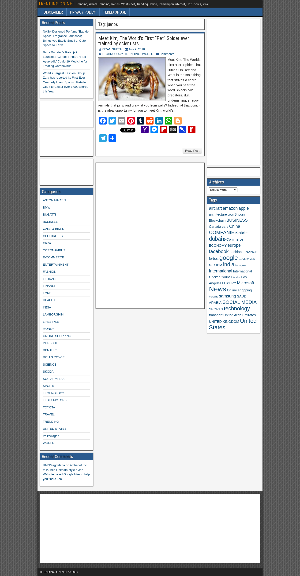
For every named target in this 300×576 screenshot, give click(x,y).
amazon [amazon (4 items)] (230, 208)
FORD (47, 293)
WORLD (147, 54)
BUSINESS (50, 222)
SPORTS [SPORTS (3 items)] (216, 309)
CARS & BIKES (53, 229)
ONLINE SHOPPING (57, 336)
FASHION (49, 271)
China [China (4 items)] (234, 226)
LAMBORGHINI (53, 314)
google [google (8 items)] (228, 257)
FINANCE (49, 286)
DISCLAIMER (53, 12)
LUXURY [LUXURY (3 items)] (229, 283)
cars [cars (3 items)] (225, 226)
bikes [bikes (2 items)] (231, 214)
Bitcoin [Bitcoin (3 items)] (239, 214)
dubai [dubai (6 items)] (215, 239)
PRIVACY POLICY (83, 12)
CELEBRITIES (53, 236)
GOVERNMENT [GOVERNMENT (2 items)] (248, 258)
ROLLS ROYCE (53, 357)
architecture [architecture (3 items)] (218, 214)
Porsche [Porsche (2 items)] (213, 296)
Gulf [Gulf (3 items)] (212, 265)
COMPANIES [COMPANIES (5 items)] (223, 232)
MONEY (48, 328)
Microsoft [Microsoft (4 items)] (245, 283)
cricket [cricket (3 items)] (243, 233)
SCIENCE (49, 364)
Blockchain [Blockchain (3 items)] (217, 220)
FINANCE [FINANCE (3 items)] (250, 252)
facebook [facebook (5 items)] (219, 251)
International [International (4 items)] (220, 271)
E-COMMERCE (53, 257)
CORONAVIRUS (54, 250)
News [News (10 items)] (217, 289)
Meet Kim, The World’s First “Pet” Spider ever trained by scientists (143, 40)
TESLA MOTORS (55, 400)
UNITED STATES (55, 428)
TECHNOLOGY (112, 54)
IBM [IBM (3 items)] (219, 265)
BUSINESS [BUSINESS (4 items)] (237, 220)
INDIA (47, 307)
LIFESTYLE (51, 321)
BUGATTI (49, 214)
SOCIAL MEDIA (53, 379)
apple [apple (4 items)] (244, 208)
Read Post (192, 150)
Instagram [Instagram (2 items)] (240, 265)
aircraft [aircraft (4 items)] (215, 208)
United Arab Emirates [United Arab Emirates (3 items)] (239, 315)
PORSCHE (50, 343)
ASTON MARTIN (54, 200)
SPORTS (49, 386)
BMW (46, 207)
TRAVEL (49, 414)
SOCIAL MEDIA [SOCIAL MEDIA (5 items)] (239, 302)
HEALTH (49, 300)
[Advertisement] (133, 235)
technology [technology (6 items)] (237, 308)
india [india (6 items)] (229, 264)
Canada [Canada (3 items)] (215, 226)
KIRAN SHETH (112, 49)
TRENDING (132, 54)
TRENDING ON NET (56, 4)
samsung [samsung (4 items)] (227, 296)
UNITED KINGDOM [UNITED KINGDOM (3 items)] (224, 321)
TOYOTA (49, 407)
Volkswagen (51, 436)
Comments (166, 54)
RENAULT (50, 350)
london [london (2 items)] (236, 277)
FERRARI (49, 279)
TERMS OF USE (114, 12)
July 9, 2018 (136, 49)
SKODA (48, 371)
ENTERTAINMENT (55, 264)
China (47, 243)
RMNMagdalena (54, 465)
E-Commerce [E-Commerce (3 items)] (233, 239)
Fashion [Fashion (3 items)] (235, 252)
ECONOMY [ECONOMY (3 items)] (218, 245)
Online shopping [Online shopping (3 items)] (239, 290)
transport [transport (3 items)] (216, 315)
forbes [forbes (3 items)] (214, 258)
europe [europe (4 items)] (234, 245)
